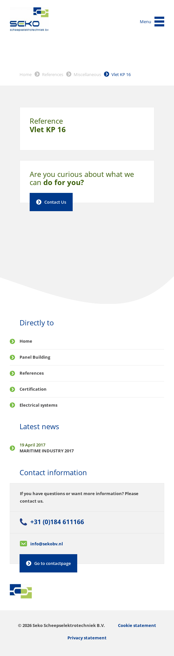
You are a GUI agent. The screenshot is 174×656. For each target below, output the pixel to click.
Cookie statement (137, 625)
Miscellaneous (87, 74)
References (52, 74)
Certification (33, 389)
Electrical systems (38, 405)
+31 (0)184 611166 (57, 521)
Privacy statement (87, 638)
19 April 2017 (32, 445)
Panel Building (35, 357)
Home (26, 74)
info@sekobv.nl (46, 544)
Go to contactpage (52, 563)
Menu (145, 21)
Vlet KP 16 (121, 74)
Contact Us (55, 202)
